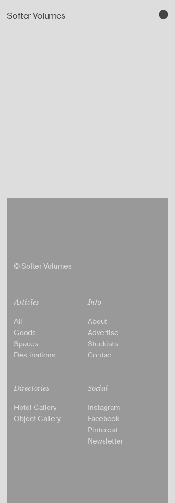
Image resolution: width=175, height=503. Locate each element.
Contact (100, 355)
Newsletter (105, 441)
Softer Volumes (36, 16)
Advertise (103, 332)
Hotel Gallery (35, 407)
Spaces (26, 344)
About (97, 321)
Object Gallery (37, 418)
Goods (25, 332)
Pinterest (103, 430)
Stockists (103, 344)
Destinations (35, 355)
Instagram (104, 407)
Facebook (103, 418)
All (18, 321)
